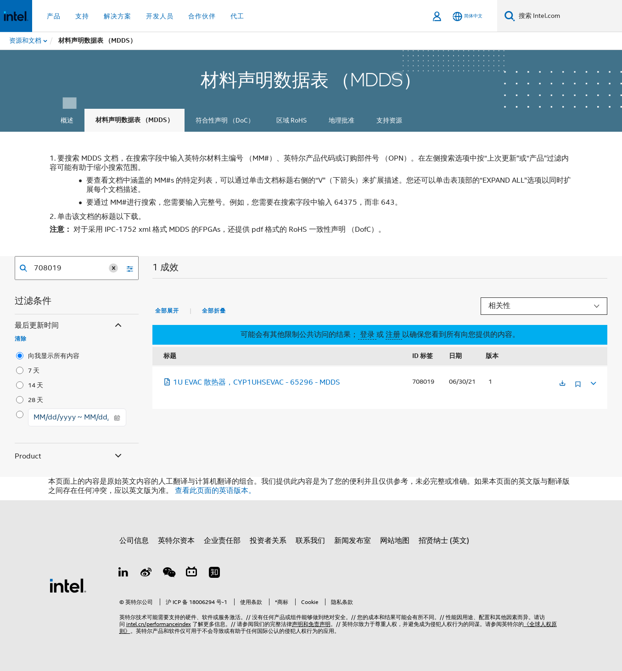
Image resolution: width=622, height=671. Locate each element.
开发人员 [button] (160, 16)
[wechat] (169, 573)
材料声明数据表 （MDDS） (134, 120)
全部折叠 (214, 310)
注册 (394, 334)
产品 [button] (54, 16)
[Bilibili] (191, 573)
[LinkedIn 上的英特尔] (123, 573)
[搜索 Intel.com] (568, 16)
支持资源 (389, 120)
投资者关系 (268, 540)
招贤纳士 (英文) (444, 540)
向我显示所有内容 (53, 356)
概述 (67, 120)
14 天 (35, 385)
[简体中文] (467, 16)
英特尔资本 (176, 540)
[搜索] (509, 16)
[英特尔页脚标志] (68, 585)
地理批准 (341, 120)
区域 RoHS (291, 120)
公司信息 (134, 540)
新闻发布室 (352, 540)
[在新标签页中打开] (562, 384)
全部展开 (167, 310)
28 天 (35, 400)
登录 (367, 334)
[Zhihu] (214, 573)
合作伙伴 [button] (202, 16)
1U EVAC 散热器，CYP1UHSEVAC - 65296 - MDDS (251, 382)
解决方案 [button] (117, 16)
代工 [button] (237, 16)
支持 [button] (82, 16)
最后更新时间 (69, 325)
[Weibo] (146, 573)
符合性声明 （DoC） (225, 120)
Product (69, 456)
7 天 (33, 370)
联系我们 (310, 540)
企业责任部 (222, 540)
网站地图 (394, 540)
